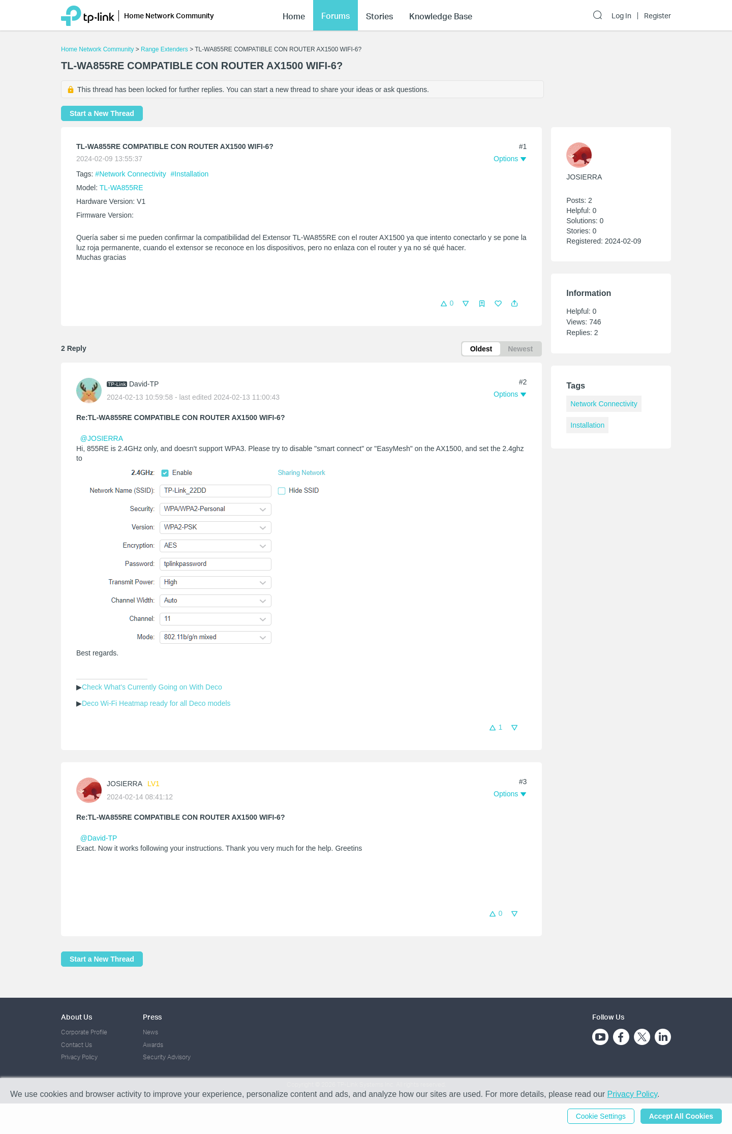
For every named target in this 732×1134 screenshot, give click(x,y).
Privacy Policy (79, 1057)
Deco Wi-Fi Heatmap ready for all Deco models (156, 703)
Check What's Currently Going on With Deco (152, 687)
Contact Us (76, 1045)
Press (152, 1016)
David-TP (144, 384)
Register (657, 15)
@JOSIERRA (101, 438)
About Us (76, 1016)
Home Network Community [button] (169, 15)
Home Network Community (97, 49)
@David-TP (98, 838)
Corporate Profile (84, 1032)
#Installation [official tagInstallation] (190, 174)
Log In (621, 15)
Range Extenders (164, 49)
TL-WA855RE (121, 188)
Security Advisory (167, 1057)
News (150, 1032)
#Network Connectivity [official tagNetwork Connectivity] (131, 174)
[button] (514, 304)
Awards (153, 1045)
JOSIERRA (124, 784)
